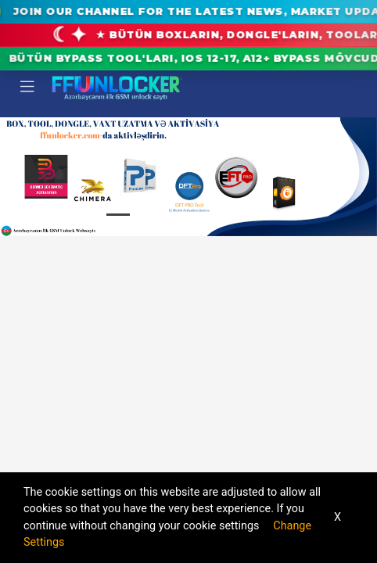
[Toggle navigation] (27, 86)
